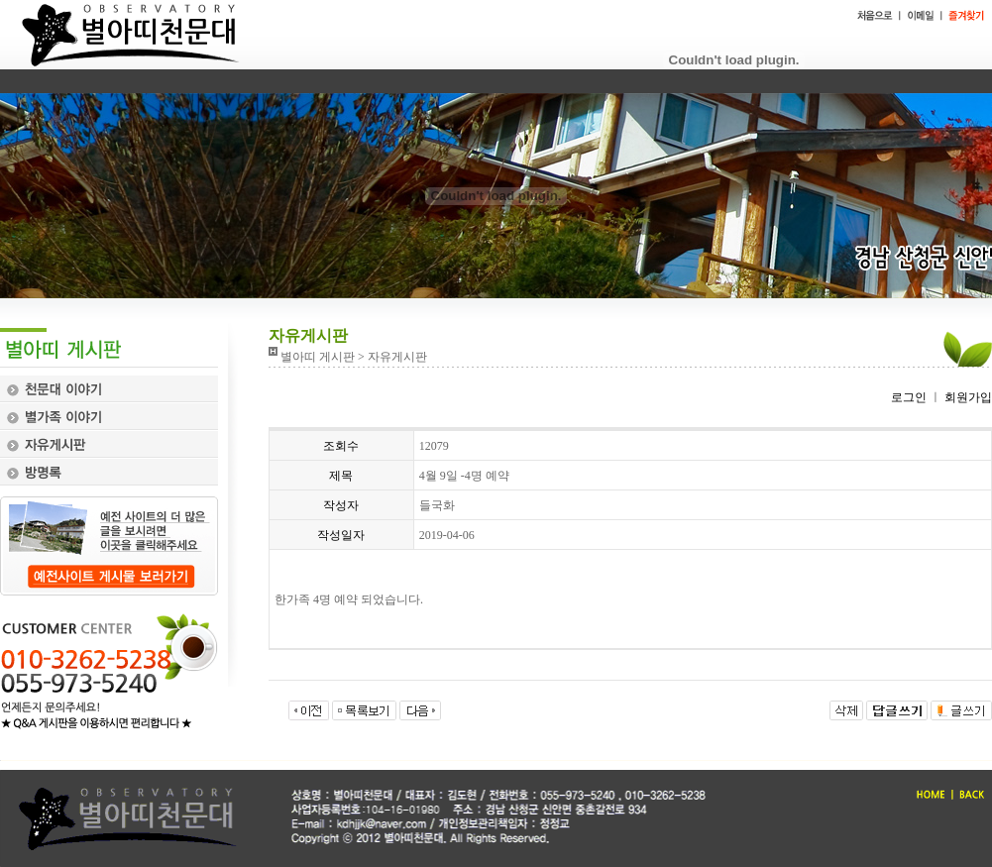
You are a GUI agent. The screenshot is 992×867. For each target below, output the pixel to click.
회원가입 (966, 397)
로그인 (909, 397)
